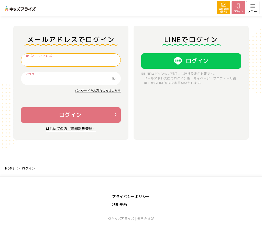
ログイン (70, 115)
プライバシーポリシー (131, 196)
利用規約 (119, 204)
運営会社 (145, 218)
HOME (9, 168)
